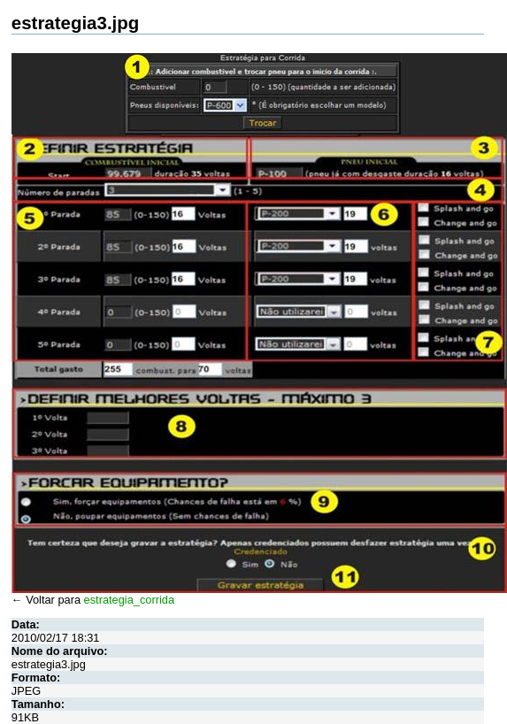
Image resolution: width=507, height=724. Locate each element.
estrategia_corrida (129, 599)
